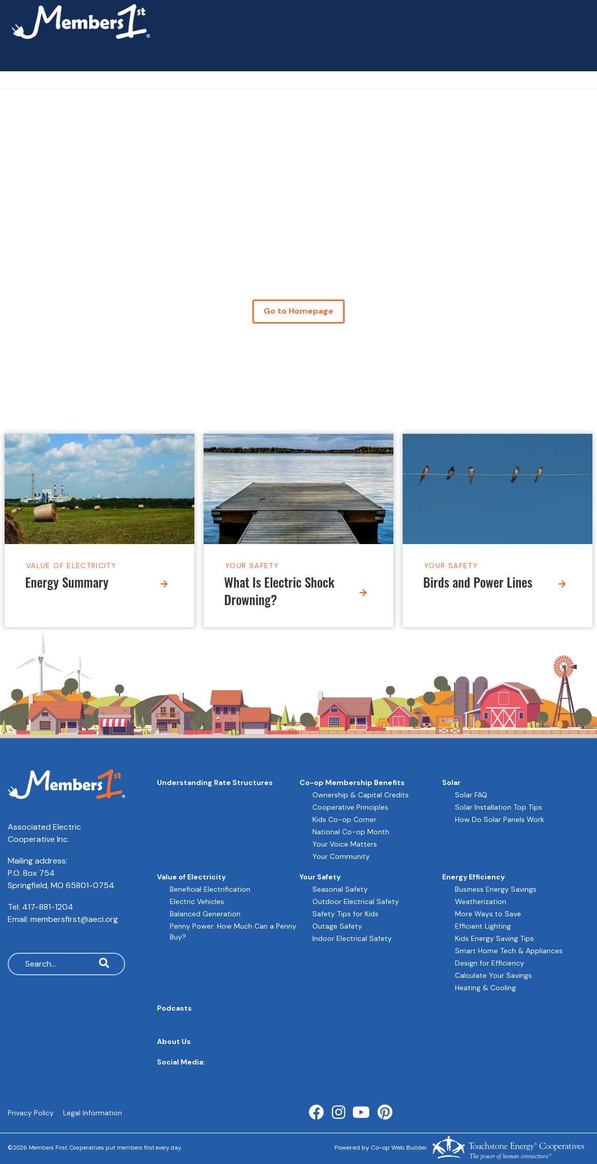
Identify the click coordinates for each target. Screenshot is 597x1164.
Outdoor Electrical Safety (355, 901)
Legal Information (92, 1112)
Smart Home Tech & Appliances (509, 950)
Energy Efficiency (473, 876)
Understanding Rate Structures (215, 782)
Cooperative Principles (350, 807)
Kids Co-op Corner (344, 819)
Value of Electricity (71, 565)
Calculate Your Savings (493, 975)
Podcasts (174, 1008)
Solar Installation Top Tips (498, 807)
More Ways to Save (488, 913)
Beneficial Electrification (210, 889)
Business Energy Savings (495, 889)
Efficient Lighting (483, 926)
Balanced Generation (205, 913)
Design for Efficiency (489, 963)
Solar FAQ (471, 794)
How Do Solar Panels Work (499, 819)
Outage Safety (337, 926)
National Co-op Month (350, 831)
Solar (451, 782)
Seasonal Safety (340, 889)
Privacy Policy (31, 1112)
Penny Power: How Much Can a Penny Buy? (233, 931)
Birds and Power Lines (477, 583)
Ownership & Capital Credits (360, 794)
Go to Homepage (298, 311)
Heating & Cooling (485, 987)
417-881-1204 (47, 906)
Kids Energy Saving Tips (494, 938)
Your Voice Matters (344, 844)
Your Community (341, 856)
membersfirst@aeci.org (74, 919)
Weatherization (480, 901)
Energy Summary (67, 583)
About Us (174, 1041)
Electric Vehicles (197, 901)
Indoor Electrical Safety (352, 938)
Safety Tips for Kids (345, 913)
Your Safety (252, 565)
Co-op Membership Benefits (352, 782)
